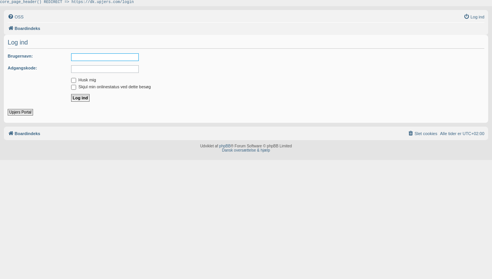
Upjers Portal (20, 113)
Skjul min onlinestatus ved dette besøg (111, 88)
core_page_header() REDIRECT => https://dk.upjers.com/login (67, 2)
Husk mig (83, 81)
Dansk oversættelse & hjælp (246, 151)
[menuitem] (15, 18)
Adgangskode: (22, 69)
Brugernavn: (20, 57)
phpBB (225, 147)
